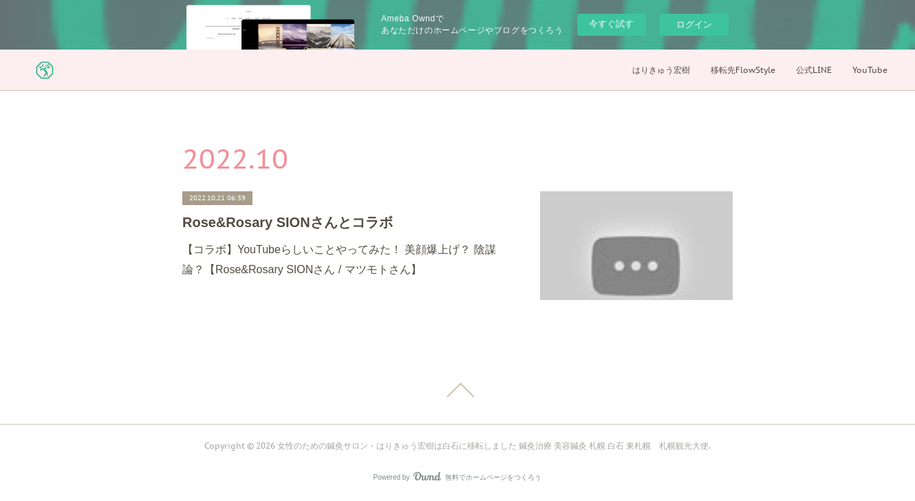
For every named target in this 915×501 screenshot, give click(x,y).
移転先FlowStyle (743, 70)
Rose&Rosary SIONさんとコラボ (287, 222)
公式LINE (814, 70)
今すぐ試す (611, 24)
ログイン (694, 24)
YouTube (869, 70)
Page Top (457, 390)
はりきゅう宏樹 (661, 70)
